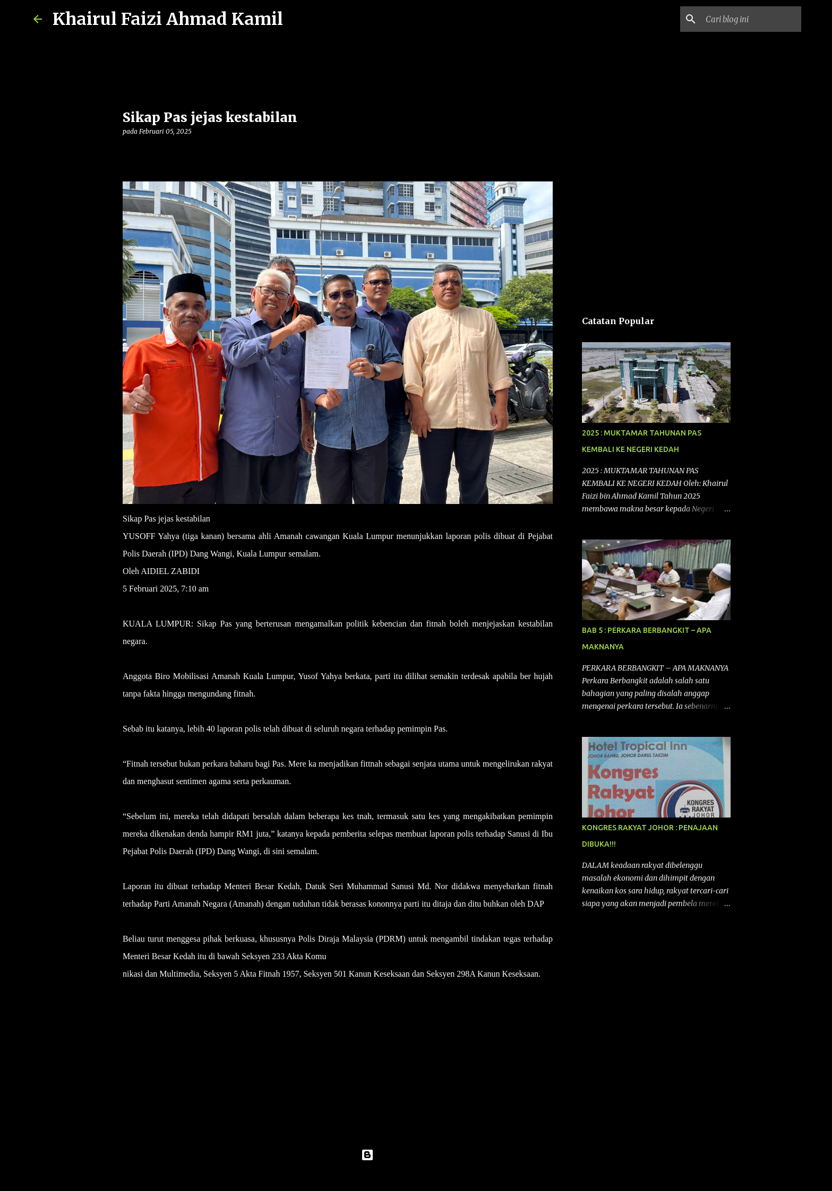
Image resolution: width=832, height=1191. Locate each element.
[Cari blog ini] (745, 19)
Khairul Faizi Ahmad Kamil (168, 19)
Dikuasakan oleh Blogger (416, 1155)
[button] (129, 153)
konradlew (438, 1176)
